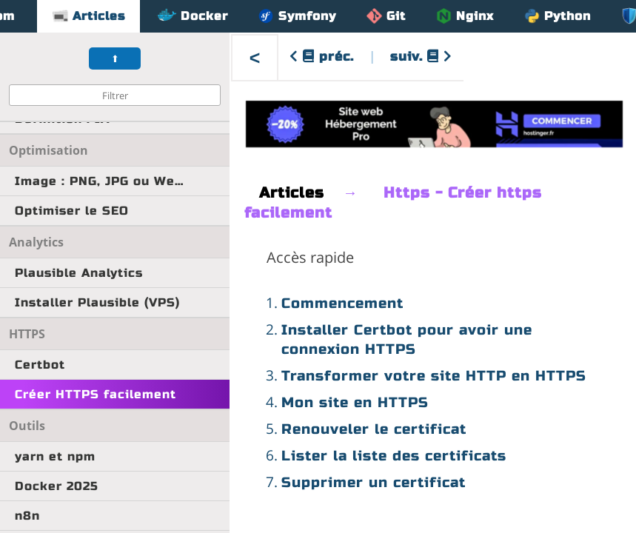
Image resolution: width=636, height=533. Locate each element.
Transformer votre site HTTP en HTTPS (433, 375)
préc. (321, 56)
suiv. (421, 56)
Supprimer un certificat (373, 482)
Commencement (342, 303)
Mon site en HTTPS (355, 402)
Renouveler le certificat (373, 429)
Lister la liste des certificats (393, 455)
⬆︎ (115, 58)
